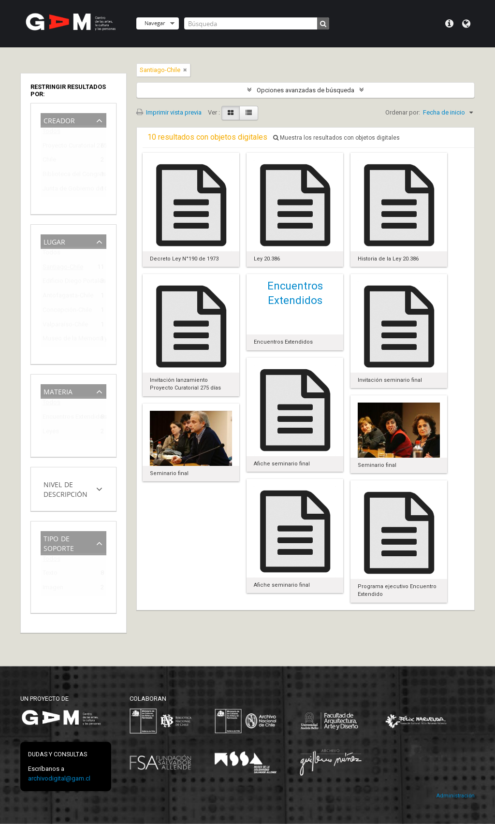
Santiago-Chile (63, 268)
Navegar (155, 23)
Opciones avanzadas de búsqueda (305, 90)
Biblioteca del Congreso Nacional (67, 176)
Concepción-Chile (67, 311)
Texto (50, 574)
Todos (51, 133)
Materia (58, 390)
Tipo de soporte (59, 542)
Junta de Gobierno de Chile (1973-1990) (67, 190)
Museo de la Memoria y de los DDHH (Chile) (67, 340)
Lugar (54, 240)
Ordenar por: (402, 112)
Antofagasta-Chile (67, 297)
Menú (449, 24)
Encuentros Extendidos (67, 418)
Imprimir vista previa (169, 112)
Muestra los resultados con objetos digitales (336, 137)
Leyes (51, 433)
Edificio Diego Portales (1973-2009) (67, 282)
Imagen (53, 589)
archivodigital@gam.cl (59, 778)
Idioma (466, 24)
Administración (455, 796)
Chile (49, 161)
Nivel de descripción (65, 488)
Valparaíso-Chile (65, 326)
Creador (59, 119)
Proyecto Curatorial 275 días (67, 147)
